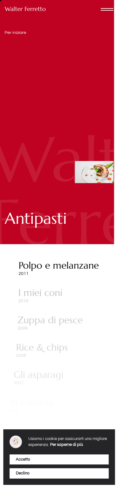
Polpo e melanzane (58, 265)
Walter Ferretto (25, 9)
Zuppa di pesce (48, 320)
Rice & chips (40, 347)
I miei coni (40, 292)
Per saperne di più (66, 444)
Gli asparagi (35, 374)
